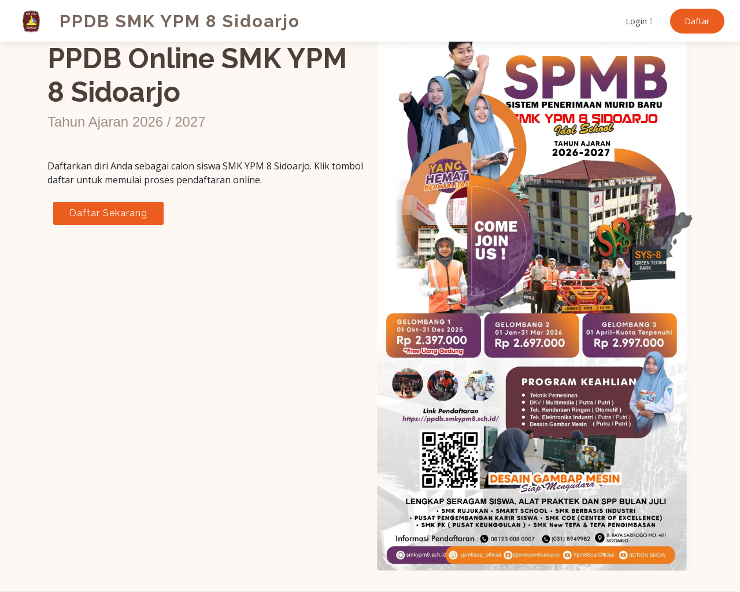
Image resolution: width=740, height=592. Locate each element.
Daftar (697, 21)
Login (636, 21)
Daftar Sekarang (108, 213)
